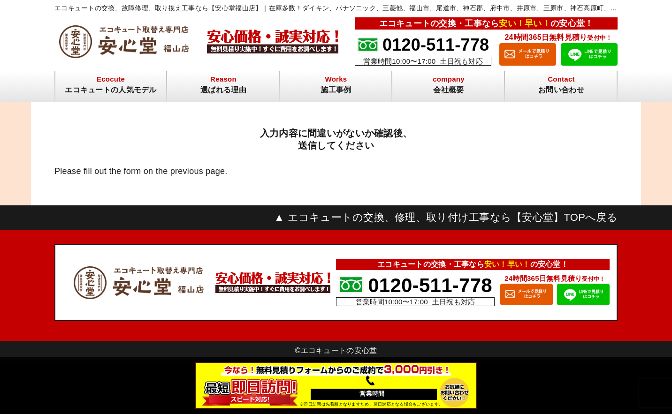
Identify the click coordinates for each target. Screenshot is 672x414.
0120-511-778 (435, 44)
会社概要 (448, 90)
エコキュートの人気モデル (110, 90)
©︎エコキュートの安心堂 (336, 350)
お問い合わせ (561, 90)
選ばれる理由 (223, 90)
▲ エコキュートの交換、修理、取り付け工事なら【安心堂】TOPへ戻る (446, 217)
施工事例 (336, 90)
